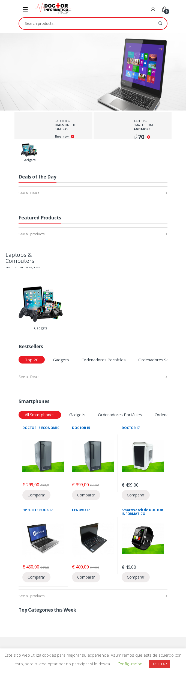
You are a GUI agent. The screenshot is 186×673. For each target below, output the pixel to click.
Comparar (36, 495)
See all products (32, 233)
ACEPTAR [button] (159, 664)
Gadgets (61, 359)
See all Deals (29, 192)
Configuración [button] (130, 663)
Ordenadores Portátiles (104, 359)
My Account (153, 10)
